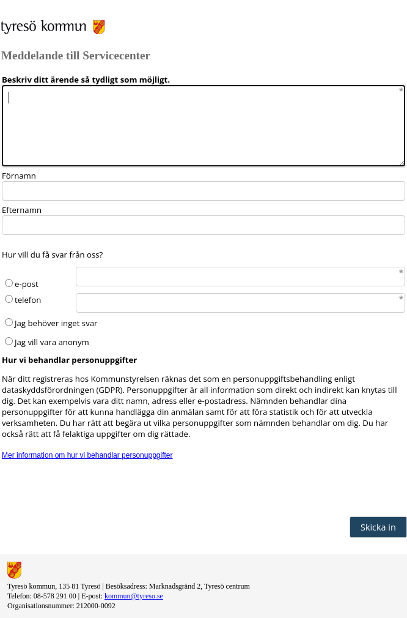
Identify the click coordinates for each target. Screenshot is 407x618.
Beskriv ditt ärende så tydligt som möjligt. (86, 79)
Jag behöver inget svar (56, 323)
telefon (28, 299)
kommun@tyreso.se (134, 596)
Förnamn (19, 175)
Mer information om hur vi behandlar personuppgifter (87, 455)
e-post (26, 283)
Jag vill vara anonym (52, 342)
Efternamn (22, 209)
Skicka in (378, 527)
